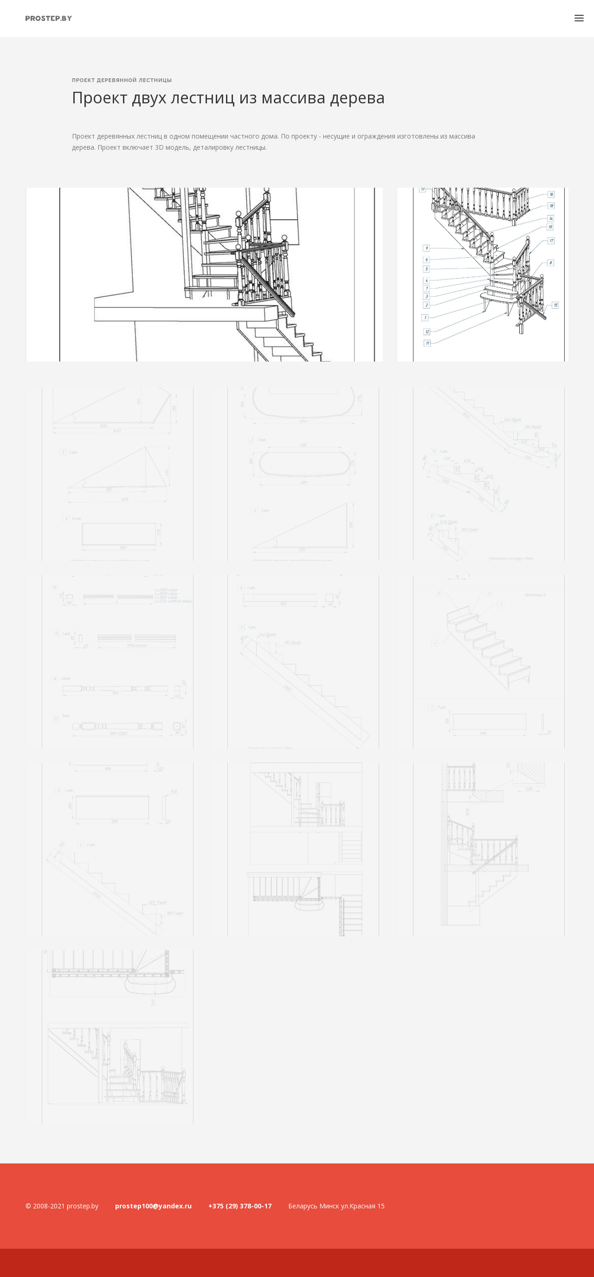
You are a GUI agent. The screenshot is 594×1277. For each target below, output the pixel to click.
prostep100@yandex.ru (153, 1205)
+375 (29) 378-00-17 (239, 1205)
